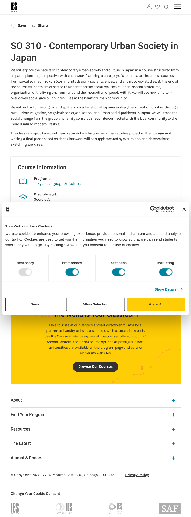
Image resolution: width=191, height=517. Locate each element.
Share (40, 25)
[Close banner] (184, 209)
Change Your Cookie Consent (35, 493)
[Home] (14, 7)
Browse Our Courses (95, 366)
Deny (35, 304)
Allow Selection (95, 304)
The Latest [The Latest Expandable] (93, 443)
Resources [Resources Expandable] (93, 429)
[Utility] (149, 6)
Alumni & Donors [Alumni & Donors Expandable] (93, 457)
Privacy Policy (137, 475)
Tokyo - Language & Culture (57, 183)
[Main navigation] (177, 7)
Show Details (166, 289)
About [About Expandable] (93, 400)
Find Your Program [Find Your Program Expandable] (93, 414)
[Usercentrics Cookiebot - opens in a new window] (153, 209)
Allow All (156, 304)
